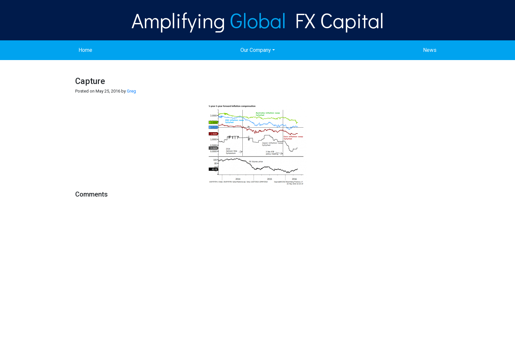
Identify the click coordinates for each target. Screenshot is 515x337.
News (430, 50)
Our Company (255, 50)
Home (85, 50)
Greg (131, 91)
